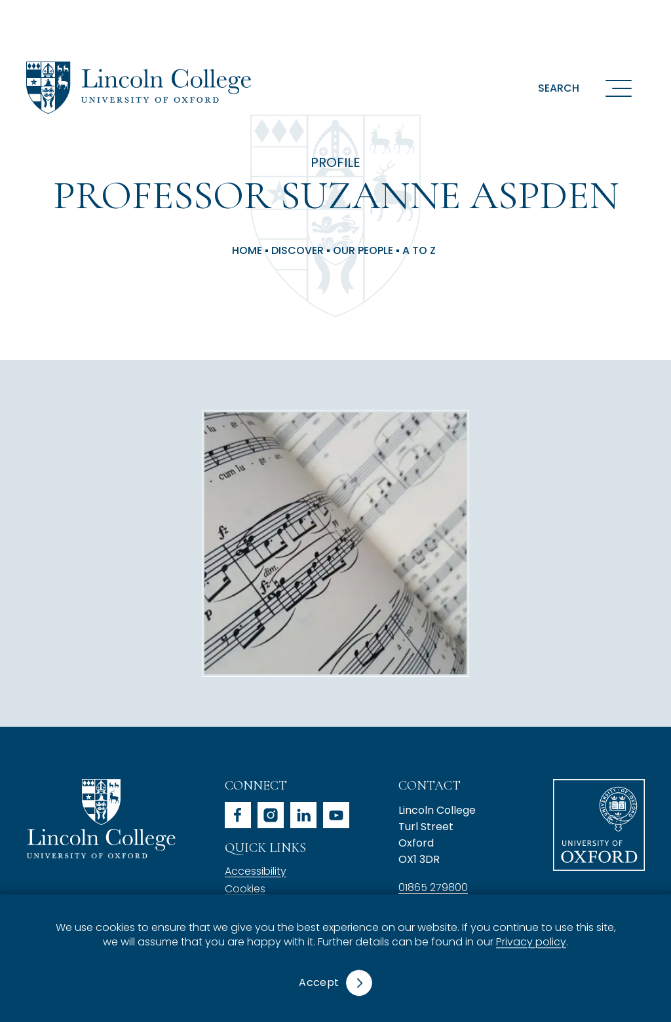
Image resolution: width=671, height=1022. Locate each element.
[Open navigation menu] (618, 88)
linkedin (303, 815)
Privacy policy (531, 942)
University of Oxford (599, 825)
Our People (363, 251)
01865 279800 (433, 887)
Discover (297, 251)
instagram (271, 815)
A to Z (419, 251)
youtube (336, 815)
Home (247, 251)
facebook (238, 815)
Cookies (245, 888)
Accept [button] (319, 982)
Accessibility (255, 871)
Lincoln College (101, 818)
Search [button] (558, 88)
